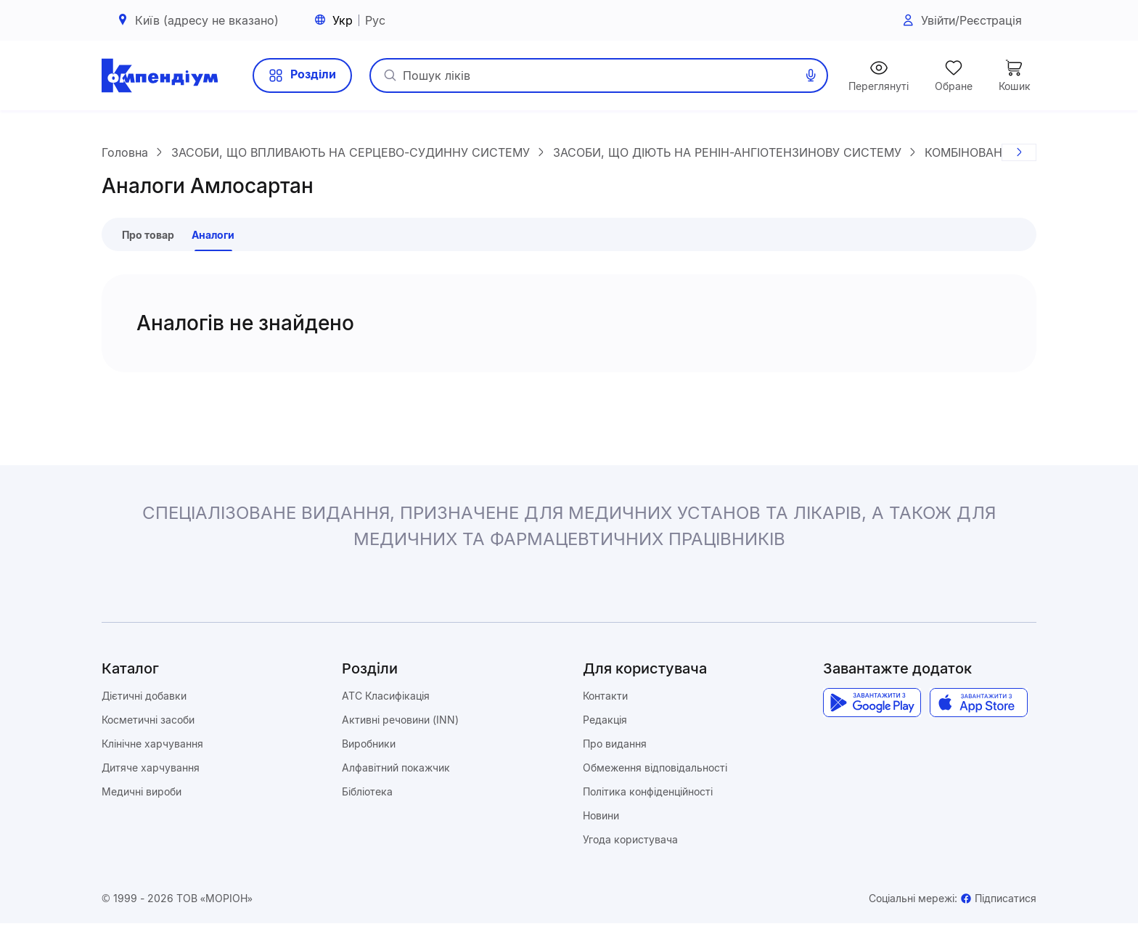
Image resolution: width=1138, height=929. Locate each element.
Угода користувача (630, 845)
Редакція (605, 725)
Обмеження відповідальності (655, 773)
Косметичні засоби (148, 725)
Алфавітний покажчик (396, 773)
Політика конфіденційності (648, 797)
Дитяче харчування (151, 773)
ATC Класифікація (386, 701)
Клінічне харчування (152, 749)
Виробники (369, 749)
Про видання (615, 749)
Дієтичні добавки (144, 701)
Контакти (605, 701)
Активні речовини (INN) (400, 725)
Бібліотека (367, 797)
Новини (601, 821)
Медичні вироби (141, 797)
